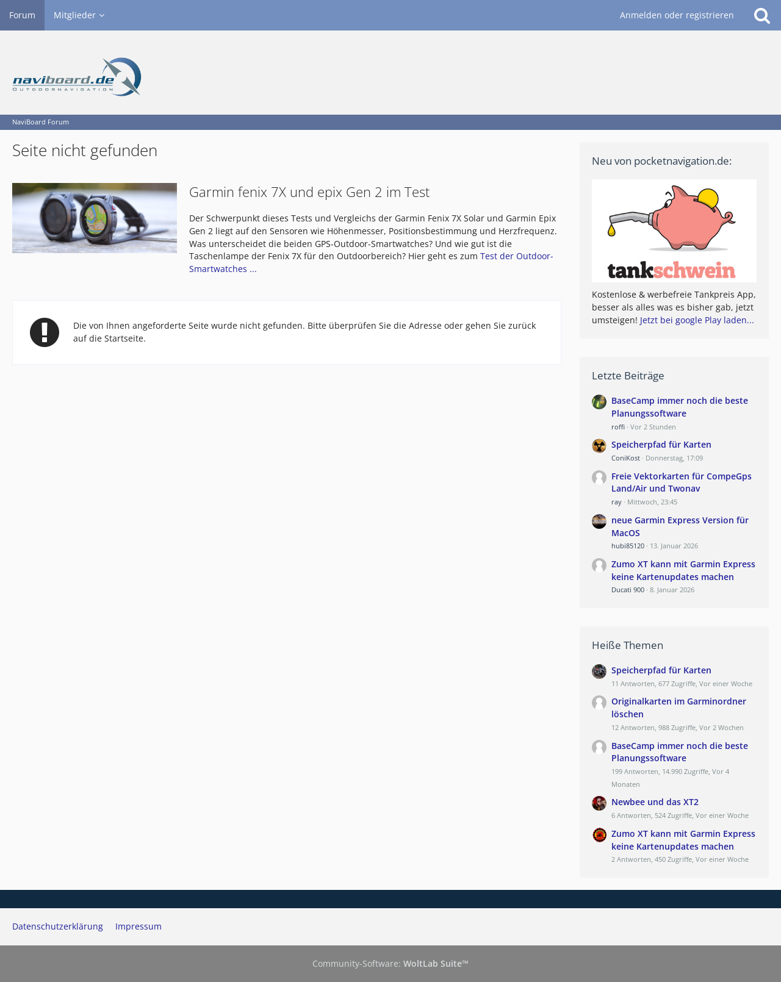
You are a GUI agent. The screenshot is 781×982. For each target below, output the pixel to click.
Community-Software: (390, 963)
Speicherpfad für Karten (661, 444)
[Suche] (762, 15)
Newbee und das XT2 (655, 802)
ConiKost (625, 457)
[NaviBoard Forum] (390, 72)
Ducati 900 (627, 589)
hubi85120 (627, 545)
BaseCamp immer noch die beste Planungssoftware (679, 407)
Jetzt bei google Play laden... (697, 320)
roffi (618, 426)
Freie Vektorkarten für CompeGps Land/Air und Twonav (681, 482)
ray (616, 501)
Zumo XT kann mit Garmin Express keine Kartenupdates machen (683, 570)
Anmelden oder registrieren (677, 15)
